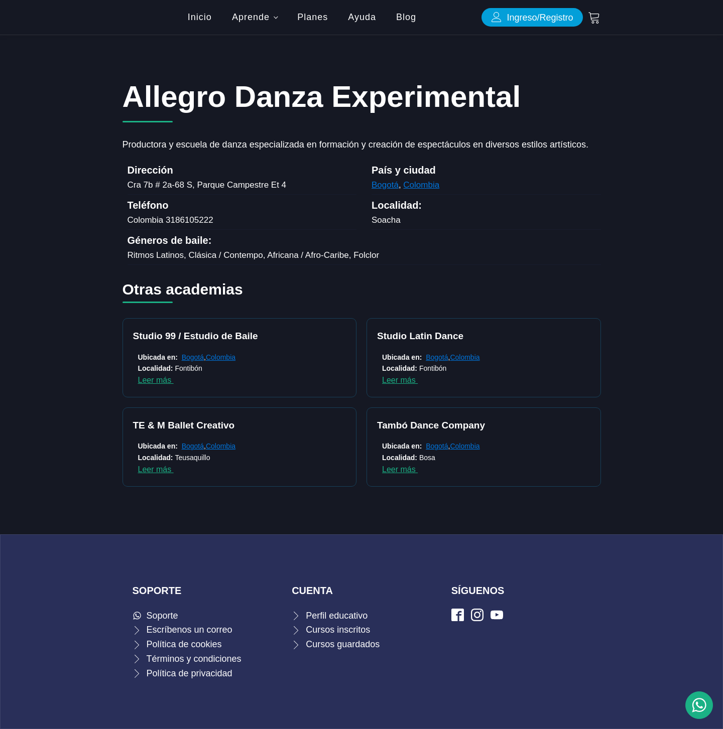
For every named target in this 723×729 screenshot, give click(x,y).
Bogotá (385, 185)
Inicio (200, 17)
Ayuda (362, 17)
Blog (406, 17)
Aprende (251, 17)
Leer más (156, 380)
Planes (312, 17)
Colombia (421, 185)
